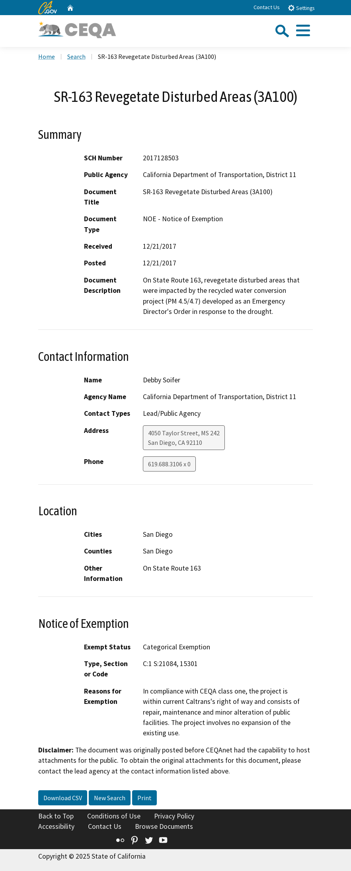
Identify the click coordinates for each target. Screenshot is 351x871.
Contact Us (267, 7)
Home (46, 56)
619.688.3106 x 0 (169, 464)
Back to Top (56, 816)
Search (76, 56)
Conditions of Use (113, 816)
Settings (301, 8)
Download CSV (62, 798)
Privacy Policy (174, 816)
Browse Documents (164, 826)
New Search (109, 798)
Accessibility (56, 826)
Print (144, 798)
